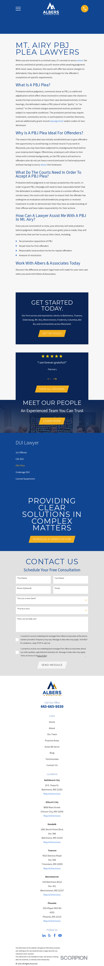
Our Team (52, 735)
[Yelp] (49, 936)
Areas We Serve (52, 747)
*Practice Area (23, 609)
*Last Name (59, 579)
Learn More (52, 421)
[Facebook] (54, 936)
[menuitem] (21, 453)
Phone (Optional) (24, 589)
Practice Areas (52, 741)
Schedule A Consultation (52, 539)
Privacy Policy (41, 656)
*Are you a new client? (26, 599)
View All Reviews (52, 389)
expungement (57, 121)
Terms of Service (27, 656)
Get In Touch (52, 333)
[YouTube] (60, 936)
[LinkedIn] (44, 936)
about (80, 60)
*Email (57, 589)
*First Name (22, 579)
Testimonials (52, 760)
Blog (52, 753)
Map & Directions (52, 794)
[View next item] (55, 379)
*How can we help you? (27, 619)
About (52, 729)
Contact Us (52, 766)
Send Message (52, 665)
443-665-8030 (52, 707)
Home (52, 722)
